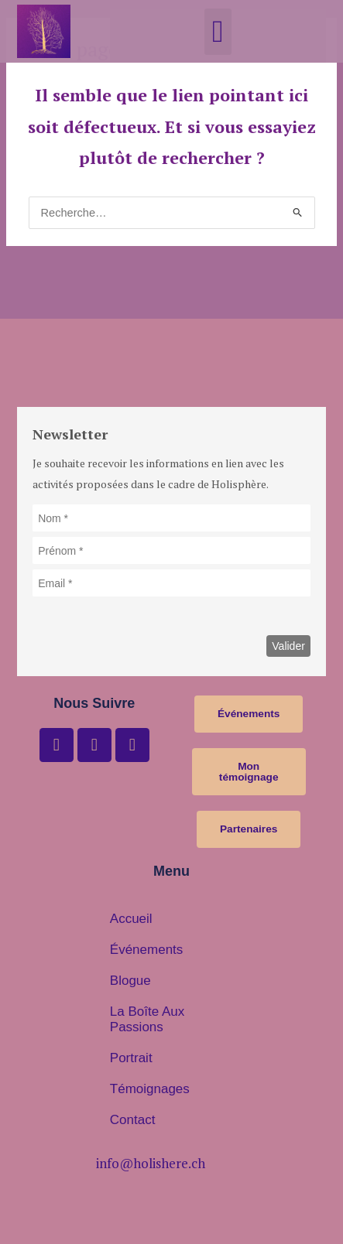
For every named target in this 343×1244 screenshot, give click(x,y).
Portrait (131, 1058)
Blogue (130, 980)
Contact (133, 1119)
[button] (218, 32)
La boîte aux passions (147, 1019)
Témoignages (150, 1089)
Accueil (131, 918)
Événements (147, 949)
